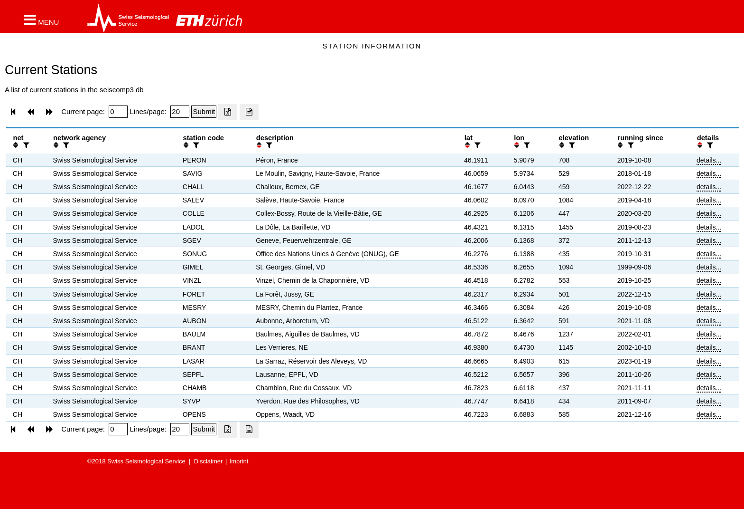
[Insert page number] (118, 112)
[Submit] (203, 112)
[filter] (25, 145)
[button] (41, 19)
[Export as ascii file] (249, 112)
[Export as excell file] (227, 112)
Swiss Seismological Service (146, 461)
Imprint (239, 461)
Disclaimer (208, 461)
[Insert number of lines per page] (179, 112)
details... (709, 160)
